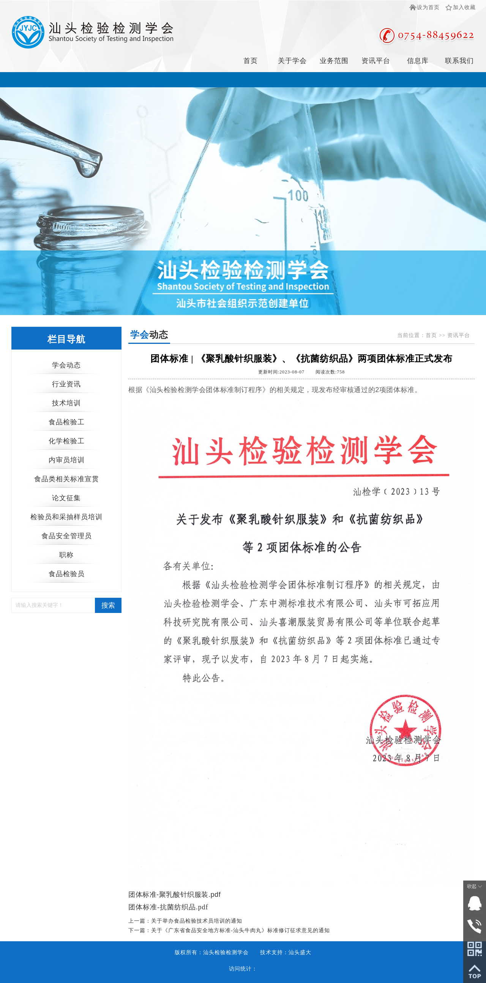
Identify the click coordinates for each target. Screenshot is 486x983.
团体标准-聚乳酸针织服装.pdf (174, 894)
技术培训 (66, 403)
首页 (250, 61)
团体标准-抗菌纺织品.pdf (168, 907)
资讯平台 (375, 61)
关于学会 (292, 61)
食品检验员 (67, 574)
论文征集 (66, 498)
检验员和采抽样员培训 (66, 517)
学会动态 (66, 365)
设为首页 (428, 7)
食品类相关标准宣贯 (66, 479)
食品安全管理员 (66, 536)
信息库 (418, 61)
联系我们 (459, 61)
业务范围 (334, 61)
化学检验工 (67, 441)
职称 (66, 555)
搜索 (108, 605)
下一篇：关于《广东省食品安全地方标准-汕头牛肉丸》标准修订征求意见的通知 (229, 930)
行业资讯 (66, 384)
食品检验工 (67, 422)
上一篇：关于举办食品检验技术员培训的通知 (185, 921)
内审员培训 (67, 460)
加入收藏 (464, 7)
